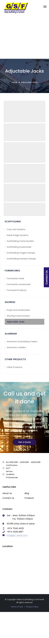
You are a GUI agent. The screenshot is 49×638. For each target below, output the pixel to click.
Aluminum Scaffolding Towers (22, 341)
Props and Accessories (18, 310)
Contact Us (8, 498)
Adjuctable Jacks (15, 321)
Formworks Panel (15, 278)
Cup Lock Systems (16, 229)
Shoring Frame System (18, 316)
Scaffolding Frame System (20, 241)
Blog (27, 493)
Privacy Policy (32, 606)
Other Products (14, 367)
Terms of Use (17, 606)
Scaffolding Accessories (19, 247)
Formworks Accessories (19, 284)
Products (29, 498)
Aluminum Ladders (16, 347)
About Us (7, 493)
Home (14, 82)
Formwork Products (17, 290)
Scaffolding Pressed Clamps (21, 258)
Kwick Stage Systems (17, 235)
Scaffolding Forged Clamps (21, 252)
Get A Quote (24, 442)
